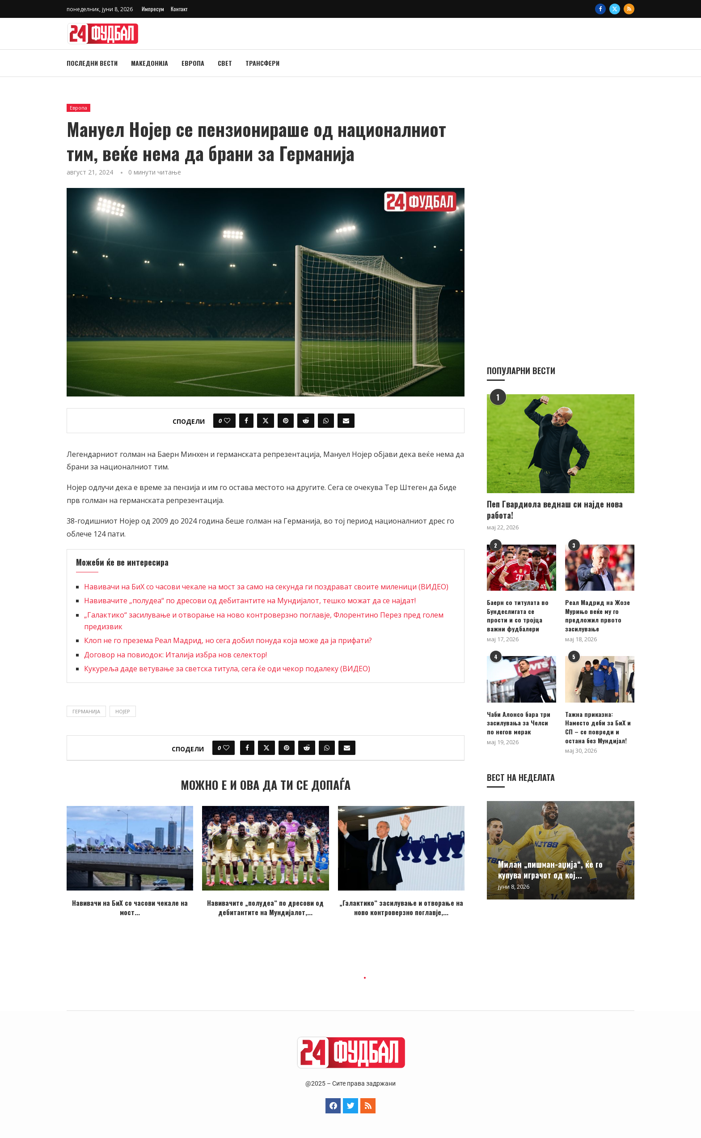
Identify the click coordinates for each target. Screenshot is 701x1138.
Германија (86, 711)
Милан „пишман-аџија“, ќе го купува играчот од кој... (550, 869)
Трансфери (262, 63)
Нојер (122, 711)
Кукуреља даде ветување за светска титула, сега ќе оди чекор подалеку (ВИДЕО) (227, 668)
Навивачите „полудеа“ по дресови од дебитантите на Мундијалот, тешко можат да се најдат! (250, 600)
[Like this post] (227, 420)
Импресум (153, 9)
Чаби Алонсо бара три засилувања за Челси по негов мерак (518, 722)
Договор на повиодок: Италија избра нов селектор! (175, 655)
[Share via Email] (346, 420)
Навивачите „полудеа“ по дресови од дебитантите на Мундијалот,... (265, 907)
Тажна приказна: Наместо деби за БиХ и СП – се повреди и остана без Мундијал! (598, 726)
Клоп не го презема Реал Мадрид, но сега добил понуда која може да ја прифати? (228, 640)
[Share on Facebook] (246, 420)
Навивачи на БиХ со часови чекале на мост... (130, 907)
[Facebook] (600, 9)
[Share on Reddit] (305, 420)
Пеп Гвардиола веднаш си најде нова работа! (555, 509)
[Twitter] (614, 9)
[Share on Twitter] (265, 420)
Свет (225, 63)
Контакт (179, 9)
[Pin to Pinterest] (286, 420)
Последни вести (92, 63)
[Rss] (629, 9)
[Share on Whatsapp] (326, 420)
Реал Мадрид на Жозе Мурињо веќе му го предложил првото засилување (597, 614)
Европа (193, 63)
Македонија (149, 63)
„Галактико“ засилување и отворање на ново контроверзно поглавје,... (401, 907)
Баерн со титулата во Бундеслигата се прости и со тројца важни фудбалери (518, 614)
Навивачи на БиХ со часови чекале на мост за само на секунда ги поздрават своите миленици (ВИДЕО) (266, 587)
